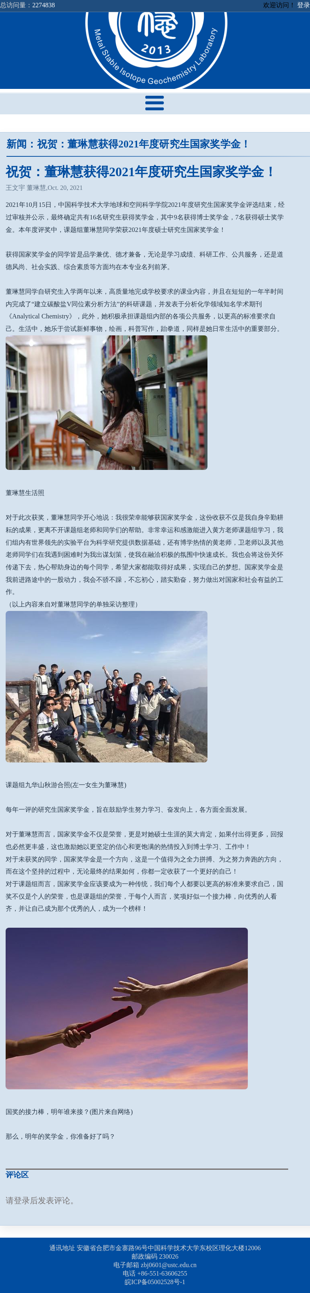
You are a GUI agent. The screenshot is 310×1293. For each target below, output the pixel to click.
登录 (303, 5)
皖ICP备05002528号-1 (155, 1281)
